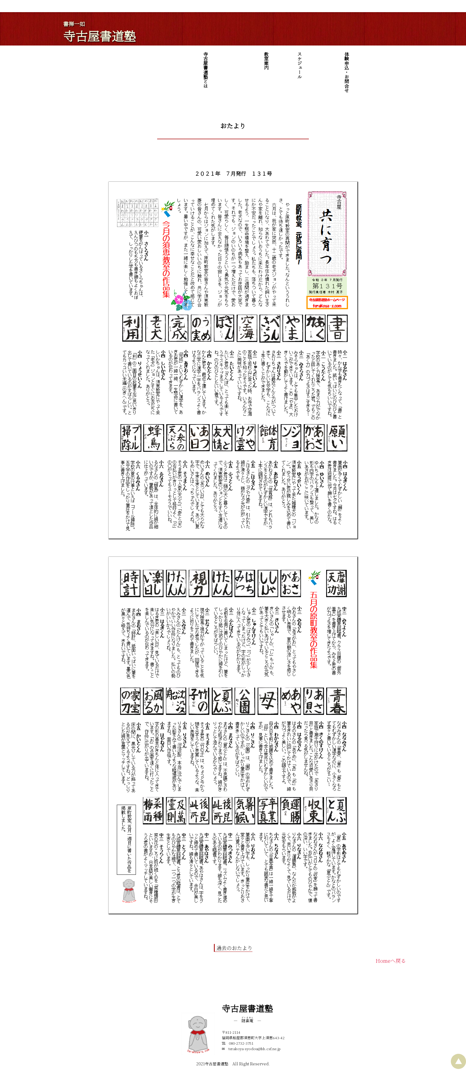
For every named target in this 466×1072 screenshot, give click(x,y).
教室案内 (375, 61)
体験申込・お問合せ (401, 72)
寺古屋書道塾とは (363, 70)
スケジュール (388, 65)
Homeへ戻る (391, 960)
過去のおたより (234, 948)
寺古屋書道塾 (99, 35)
